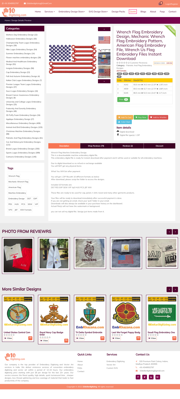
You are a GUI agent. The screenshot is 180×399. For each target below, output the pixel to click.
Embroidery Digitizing (116, 361)
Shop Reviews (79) (96, 146)
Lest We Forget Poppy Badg (126, 332)
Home (38, 11)
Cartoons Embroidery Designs (21, 157)
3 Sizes (8, 338)
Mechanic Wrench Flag (18, 181)
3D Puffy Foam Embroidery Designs (23, 115)
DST (29, 198)
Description (64, 146)
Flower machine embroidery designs (23, 57)
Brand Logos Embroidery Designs (22, 148)
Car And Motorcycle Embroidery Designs (23, 143)
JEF (16, 210)
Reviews (128, 146)
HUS (17, 204)
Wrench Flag (13, 176)
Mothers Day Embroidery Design (21, 35)
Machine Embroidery (17, 193)
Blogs (143, 11)
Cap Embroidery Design (18, 72)
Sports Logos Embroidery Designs (23, 153)
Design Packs (118, 11)
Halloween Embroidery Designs (21, 39)
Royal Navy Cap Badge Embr (51, 333)
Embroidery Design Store (72, 11)
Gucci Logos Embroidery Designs (22, 91)
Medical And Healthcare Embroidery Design (21, 62)
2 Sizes (44, 341)
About (153, 11)
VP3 (10, 210)
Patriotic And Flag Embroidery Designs (24, 138)
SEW (30, 204)
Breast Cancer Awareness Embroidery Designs (22, 96)
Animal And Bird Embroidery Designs (24, 127)
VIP (36, 204)
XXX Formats (26, 210)
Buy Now (140, 117)
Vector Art (111, 364)
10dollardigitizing (89, 386)
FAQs (79, 368)
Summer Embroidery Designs (20, 53)
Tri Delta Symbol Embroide (89, 332)
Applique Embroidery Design (20, 119)
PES (10, 204)
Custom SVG (112, 368)
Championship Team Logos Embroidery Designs (22, 44)
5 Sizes (152, 338)
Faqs (162, 11)
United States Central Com (17, 332)
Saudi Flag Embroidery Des (161, 332)
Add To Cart (124, 117)
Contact (172, 11)
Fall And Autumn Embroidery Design (23, 76)
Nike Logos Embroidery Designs (21, 49)
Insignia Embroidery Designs (20, 68)
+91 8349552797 (10, 3)
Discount (159, 146)
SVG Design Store (98, 11)
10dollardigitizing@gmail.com (38, 3)
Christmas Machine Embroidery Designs (23, 132)
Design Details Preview (21, 20)
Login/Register (172, 4)
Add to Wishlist (158, 117)
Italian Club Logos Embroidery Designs (24, 80)
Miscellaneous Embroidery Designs (23, 123)
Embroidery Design (16, 198)
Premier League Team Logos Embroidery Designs (23, 85)
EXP (35, 198)
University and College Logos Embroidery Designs (23, 103)
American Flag (14, 187)
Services (50, 11)
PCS (23, 204)
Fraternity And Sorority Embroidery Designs (21, 109)
